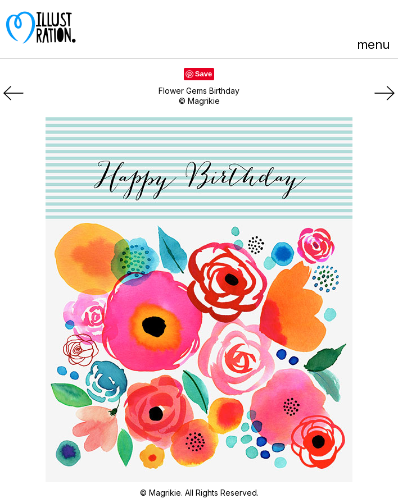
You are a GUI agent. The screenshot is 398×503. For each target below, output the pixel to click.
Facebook (341, 21)
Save (203, 74)
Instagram (383, 21)
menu (373, 44)
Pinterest (320, 21)
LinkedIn (362, 21)
